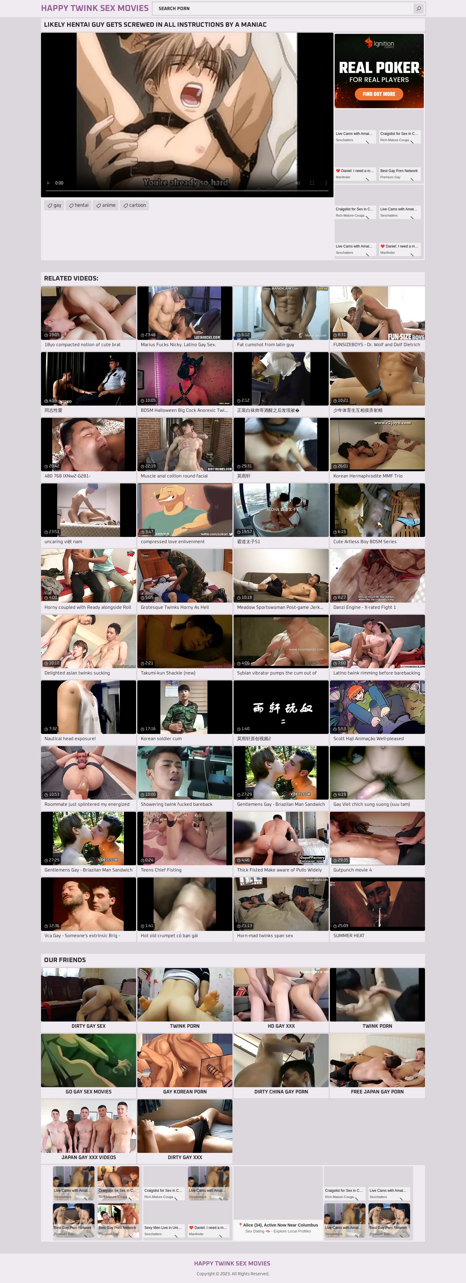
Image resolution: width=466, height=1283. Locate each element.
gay (57, 205)
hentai (82, 205)
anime (109, 205)
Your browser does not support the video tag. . (187, 115)
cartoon (137, 205)
